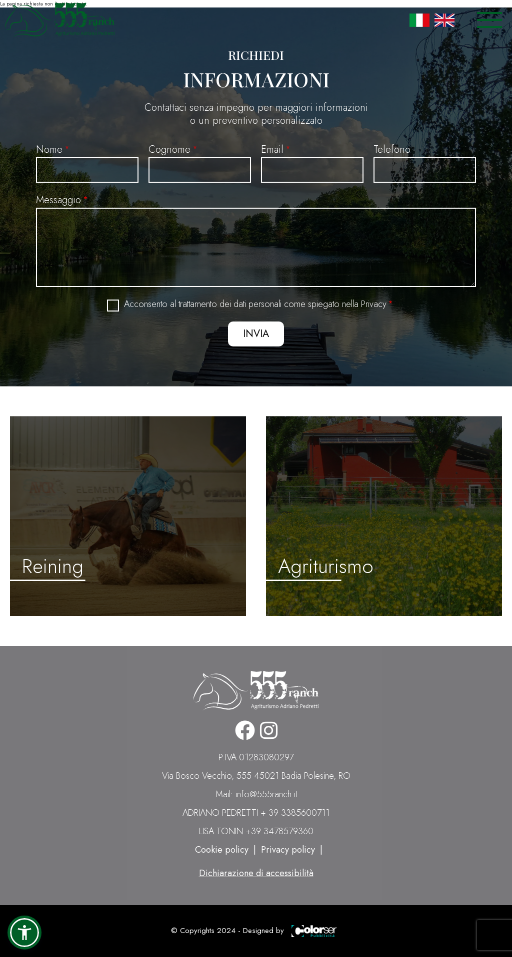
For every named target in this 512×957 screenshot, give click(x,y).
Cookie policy (221, 849)
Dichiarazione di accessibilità (256, 873)
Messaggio (58, 200)
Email (272, 149)
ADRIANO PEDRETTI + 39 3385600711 (256, 812)
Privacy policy (288, 849)
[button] (24, 932)
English (444, 19)
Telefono (392, 149)
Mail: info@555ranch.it (256, 794)
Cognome (169, 149)
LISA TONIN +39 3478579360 (256, 831)
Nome (49, 149)
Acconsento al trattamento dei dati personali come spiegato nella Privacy (255, 304)
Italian (420, 19)
